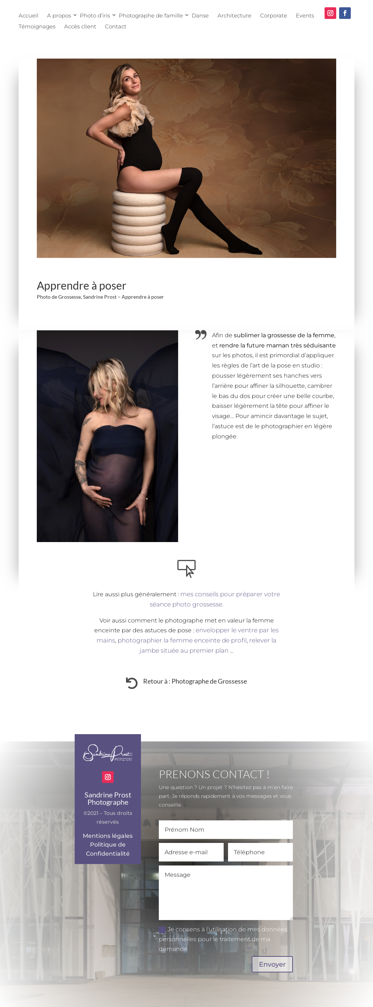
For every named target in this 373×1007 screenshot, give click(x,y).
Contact (115, 26)
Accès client (80, 26)
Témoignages (37, 26)
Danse (200, 15)
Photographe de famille (151, 15)
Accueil (28, 15)
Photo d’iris (95, 15)
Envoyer (272, 964)
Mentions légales (108, 835)
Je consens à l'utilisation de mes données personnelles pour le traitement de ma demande (223, 939)
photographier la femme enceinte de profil (182, 640)
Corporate (273, 15)
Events (305, 15)
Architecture (234, 15)
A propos (59, 15)
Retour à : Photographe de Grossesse (195, 681)
